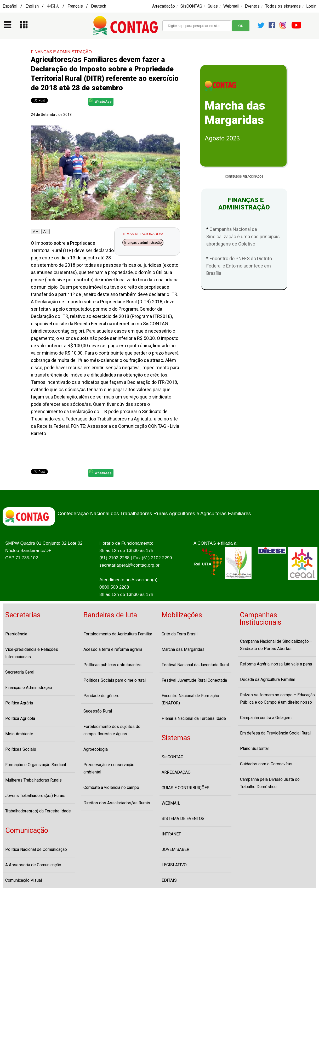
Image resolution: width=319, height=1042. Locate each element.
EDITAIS (169, 880)
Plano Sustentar (254, 748)
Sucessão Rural (97, 711)
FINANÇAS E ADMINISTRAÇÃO (61, 52)
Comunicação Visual (23, 880)
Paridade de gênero (101, 695)
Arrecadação (163, 6)
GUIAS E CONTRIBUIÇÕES (185, 787)
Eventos (252, 6)
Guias (213, 6)
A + (35, 232)
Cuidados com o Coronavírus (266, 763)
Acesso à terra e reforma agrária (112, 649)
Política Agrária (19, 703)
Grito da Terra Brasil (179, 633)
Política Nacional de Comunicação (36, 849)
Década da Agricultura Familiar (267, 679)
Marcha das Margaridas (183, 649)
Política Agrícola (20, 718)
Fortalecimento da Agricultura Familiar (117, 633)
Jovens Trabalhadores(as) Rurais (35, 795)
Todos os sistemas (283, 6)
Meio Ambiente (19, 733)
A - (45, 232)
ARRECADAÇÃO (176, 772)
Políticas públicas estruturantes (112, 664)
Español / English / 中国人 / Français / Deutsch (54, 6)
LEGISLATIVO (174, 864)
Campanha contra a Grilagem (266, 717)
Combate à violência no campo (111, 787)
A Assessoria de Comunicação (33, 864)
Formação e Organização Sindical (35, 764)
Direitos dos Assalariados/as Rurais (116, 802)
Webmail (231, 6)
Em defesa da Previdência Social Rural (275, 733)
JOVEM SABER (175, 849)
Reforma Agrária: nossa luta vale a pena (276, 664)
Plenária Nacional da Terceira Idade (194, 718)
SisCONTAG (191, 6)
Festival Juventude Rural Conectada (194, 680)
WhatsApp (100, 101)
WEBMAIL (171, 803)
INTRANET (171, 834)
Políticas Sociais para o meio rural (114, 680)
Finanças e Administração (28, 687)
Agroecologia (95, 749)
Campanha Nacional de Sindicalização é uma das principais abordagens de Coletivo (243, 236)
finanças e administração (143, 242)
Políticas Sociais (20, 749)
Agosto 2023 (222, 138)
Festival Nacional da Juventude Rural (195, 664)
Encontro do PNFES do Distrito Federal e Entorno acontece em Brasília (239, 266)
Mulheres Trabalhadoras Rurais (33, 780)
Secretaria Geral (19, 672)
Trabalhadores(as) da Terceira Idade (38, 810)
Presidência (16, 633)
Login (311, 6)
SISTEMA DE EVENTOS (183, 818)
